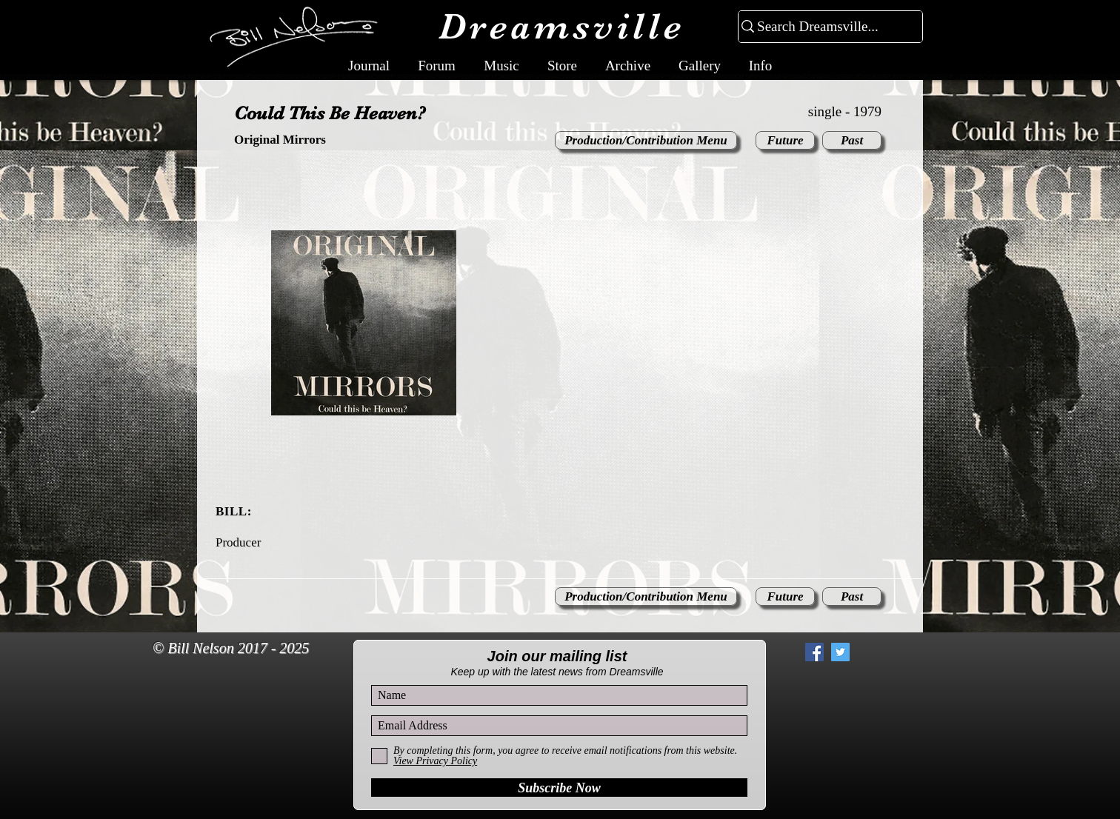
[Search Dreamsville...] (824, 27)
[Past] (851, 140)
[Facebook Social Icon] (814, 652)
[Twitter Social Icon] (840, 652)
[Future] (785, 140)
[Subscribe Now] (559, 787)
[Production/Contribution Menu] (646, 140)
